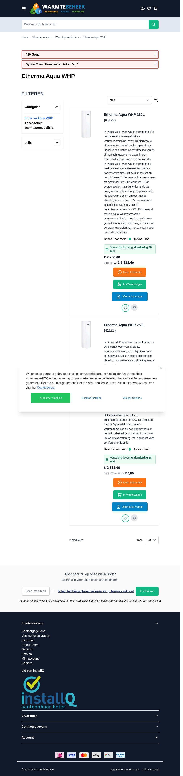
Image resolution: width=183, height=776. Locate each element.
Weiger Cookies (132, 397)
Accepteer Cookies (50, 397)
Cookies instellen (92, 397)
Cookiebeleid (46, 387)
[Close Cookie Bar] (161, 368)
